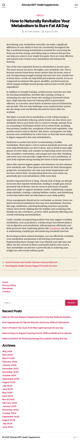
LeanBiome (54, 228)
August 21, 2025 (51, 31)
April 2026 (7, 355)
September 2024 (10, 416)
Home (5, 282)
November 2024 (10, 410)
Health (40, 15)
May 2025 (7, 392)
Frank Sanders (33, 31)
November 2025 (10, 372)
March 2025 (8, 399)
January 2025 (9, 406)
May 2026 (7, 351)
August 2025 (8, 382)
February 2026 (9, 361)
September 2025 (10, 379)
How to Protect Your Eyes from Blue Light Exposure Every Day (32, 328)
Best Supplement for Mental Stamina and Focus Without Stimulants (35, 322)
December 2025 (10, 368)
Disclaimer (7, 288)
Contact (6, 291)
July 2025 (7, 386)
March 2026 (8, 358)
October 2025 (9, 375)
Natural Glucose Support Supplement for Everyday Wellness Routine (36, 317)
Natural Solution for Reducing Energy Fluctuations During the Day (34, 338)
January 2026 (9, 365)
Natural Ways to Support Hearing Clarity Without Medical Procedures (36, 333)
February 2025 (9, 403)
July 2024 (7, 423)
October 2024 (9, 413)
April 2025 (7, 396)
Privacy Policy (9, 285)
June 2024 (7, 427)
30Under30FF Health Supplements (40, 5)
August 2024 (8, 420)
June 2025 (7, 389)
